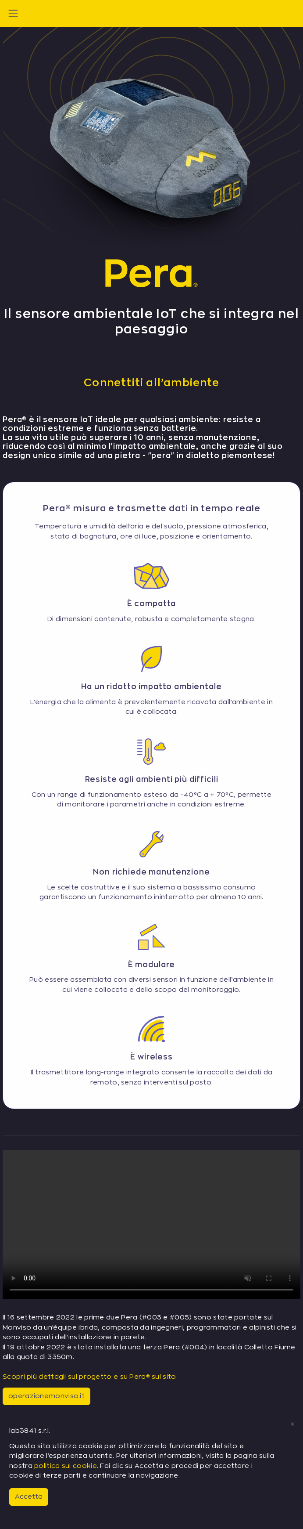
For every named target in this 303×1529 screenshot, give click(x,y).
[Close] (292, 1424)
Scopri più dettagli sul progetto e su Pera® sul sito (89, 1377)
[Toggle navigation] (13, 13)
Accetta (29, 1496)
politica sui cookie (65, 1466)
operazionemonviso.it (46, 1396)
